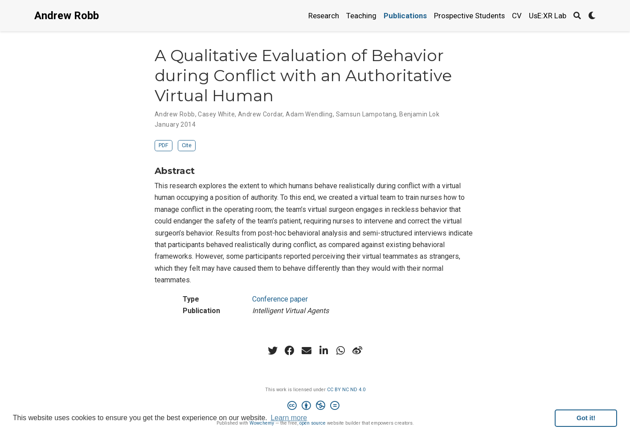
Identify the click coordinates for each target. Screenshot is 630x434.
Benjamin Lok (419, 114)
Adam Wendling (309, 114)
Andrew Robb (66, 15)
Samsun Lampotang (366, 114)
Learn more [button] (288, 418)
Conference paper (280, 299)
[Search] (577, 16)
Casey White (216, 114)
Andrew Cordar (260, 114)
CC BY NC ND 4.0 (346, 390)
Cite (187, 145)
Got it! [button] (586, 418)
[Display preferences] (592, 16)
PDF (163, 145)
